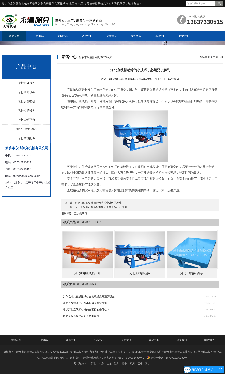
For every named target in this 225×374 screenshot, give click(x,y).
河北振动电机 (26, 101)
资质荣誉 (126, 339)
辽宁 (124, 363)
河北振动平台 (26, 119)
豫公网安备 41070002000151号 (167, 357)
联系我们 (182, 339)
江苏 (116, 363)
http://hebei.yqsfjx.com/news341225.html (130, 78)
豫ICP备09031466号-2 (131, 357)
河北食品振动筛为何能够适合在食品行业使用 (101, 207)
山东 (109, 363)
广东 (101, 363)
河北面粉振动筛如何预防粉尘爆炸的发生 (98, 202)
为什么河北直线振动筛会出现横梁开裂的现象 (89, 296)
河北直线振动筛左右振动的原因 (81, 316)
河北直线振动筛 (139, 273)
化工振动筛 (61, 3)
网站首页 (205, 56)
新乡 (147, 363)
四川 (132, 363)
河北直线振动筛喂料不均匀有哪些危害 (85, 303)
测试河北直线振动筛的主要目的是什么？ (86, 309)
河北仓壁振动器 (26, 129)
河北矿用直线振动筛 (87, 273)
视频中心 (154, 339)
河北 (93, 363)
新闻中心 (218, 56)
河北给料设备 (26, 92)
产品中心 (99, 339)
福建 (139, 363)
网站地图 (209, 339)
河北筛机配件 (26, 138)
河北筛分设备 (26, 83)
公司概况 (43, 339)
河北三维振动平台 (192, 273)
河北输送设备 (26, 110)
